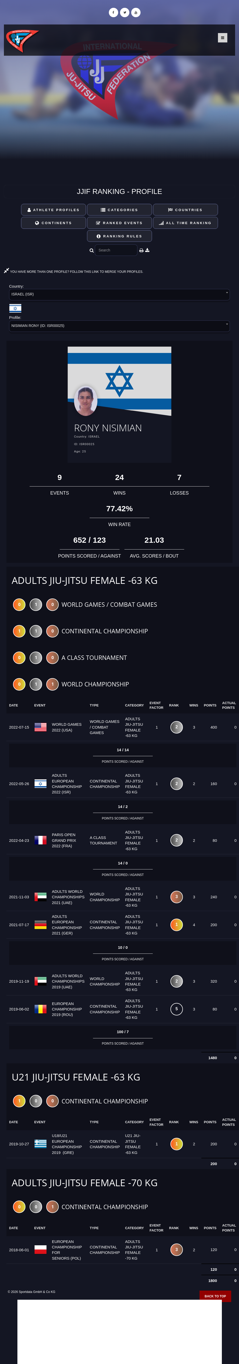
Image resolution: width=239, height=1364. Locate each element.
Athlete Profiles (54, 210)
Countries (185, 210)
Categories (119, 210)
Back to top (215, 1296)
